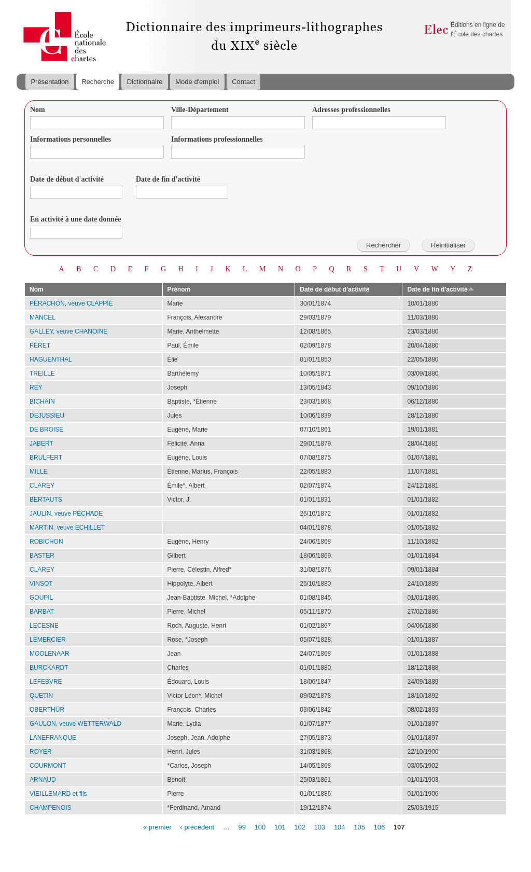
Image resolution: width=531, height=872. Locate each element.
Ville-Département (200, 110)
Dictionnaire (145, 82)
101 (280, 827)
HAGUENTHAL (51, 359)
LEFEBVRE (46, 681)
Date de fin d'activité (168, 179)
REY (36, 387)
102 (299, 827)
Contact (243, 82)
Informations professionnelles (217, 139)
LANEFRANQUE (53, 737)
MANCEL (42, 317)
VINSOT (41, 583)
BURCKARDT (49, 667)
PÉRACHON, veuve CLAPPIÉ (71, 303)
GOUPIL (41, 597)
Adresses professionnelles (351, 110)
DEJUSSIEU (47, 415)
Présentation (49, 82)
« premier (157, 827)
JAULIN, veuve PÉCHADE (66, 513)
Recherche (97, 82)
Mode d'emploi (197, 82)
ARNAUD (43, 779)
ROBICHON (46, 541)
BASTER (42, 555)
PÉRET (40, 345)
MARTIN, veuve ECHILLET (67, 527)
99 (241, 827)
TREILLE (42, 373)
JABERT (41, 443)
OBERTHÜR (47, 709)
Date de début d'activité (67, 179)
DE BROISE (46, 429)
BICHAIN (42, 401)
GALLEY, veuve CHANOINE (68, 331)
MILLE (39, 471)
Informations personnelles (70, 139)
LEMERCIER (48, 639)
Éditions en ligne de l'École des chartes (478, 29)
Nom (37, 110)
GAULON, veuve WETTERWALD (75, 723)
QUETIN (41, 695)
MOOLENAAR (49, 653)
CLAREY (42, 485)
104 (339, 827)
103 (320, 827)
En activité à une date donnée (75, 219)
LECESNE (44, 625)
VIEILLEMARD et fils (58, 793)
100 (260, 827)
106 (379, 827)
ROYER (41, 751)
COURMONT (48, 765)
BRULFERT (46, 457)
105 (359, 827)
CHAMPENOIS (51, 807)
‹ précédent (197, 827)
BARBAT (42, 611)
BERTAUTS (46, 499)
